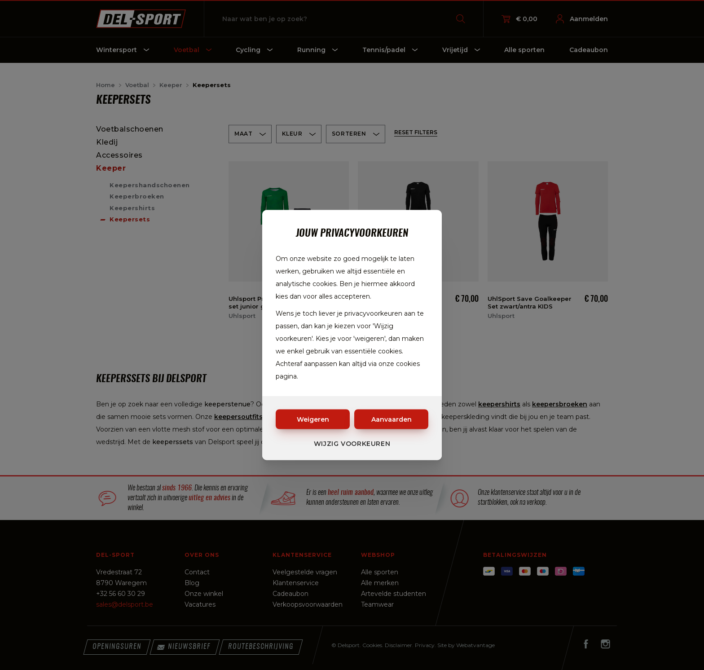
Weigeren (313, 419)
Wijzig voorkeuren (352, 444)
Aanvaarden (391, 419)
